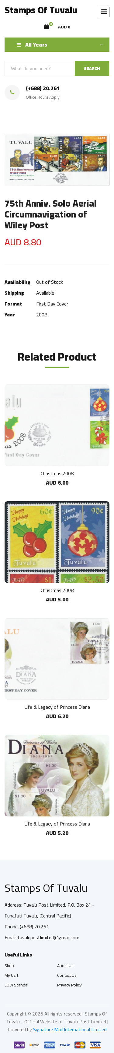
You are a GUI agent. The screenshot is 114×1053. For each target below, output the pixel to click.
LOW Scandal (16, 985)
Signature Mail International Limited (69, 1029)
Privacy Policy (69, 985)
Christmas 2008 (57, 473)
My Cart (11, 975)
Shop (9, 966)
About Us (65, 966)
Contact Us (67, 975)
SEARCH (92, 68)
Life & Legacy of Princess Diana (57, 706)
